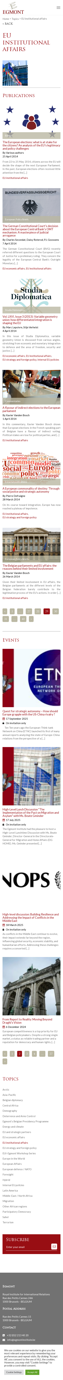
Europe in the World (14, 1158)
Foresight (8, 1174)
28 (37, 611)
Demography (10, 1110)
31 (5, 619)
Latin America (10, 1190)
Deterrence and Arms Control (19, 1116)
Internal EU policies (48, 359)
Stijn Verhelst (30, 327)
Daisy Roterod (35, 239)
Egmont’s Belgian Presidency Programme (26, 1121)
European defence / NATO (17, 1169)
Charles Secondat (16, 239)
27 (28, 611)
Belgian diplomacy (13, 1100)
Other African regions (15, 1206)
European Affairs (12, 1163)
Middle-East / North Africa (17, 1195)
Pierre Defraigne (15, 495)
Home (6, 18)
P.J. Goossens (51, 239)
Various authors (15, 152)
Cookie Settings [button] (14, 1372)
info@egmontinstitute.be (21, 1339)
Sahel (6, 1217)
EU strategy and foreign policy (19, 359)
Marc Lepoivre (14, 327)
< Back (8, 24)
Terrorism (8, 1222)
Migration (8, 1200)
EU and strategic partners (17, 1132)
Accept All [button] (32, 1372)
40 (23, 619)
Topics (15, 18)
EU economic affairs (14, 268)
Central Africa (10, 1105)
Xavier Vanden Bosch (18, 415)
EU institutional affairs (15, 177)
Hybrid (6, 1179)
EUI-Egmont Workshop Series (19, 1153)
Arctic (6, 1089)
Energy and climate (13, 1126)
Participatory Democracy (17, 1211)
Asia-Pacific (9, 1094)
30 (55, 611)
